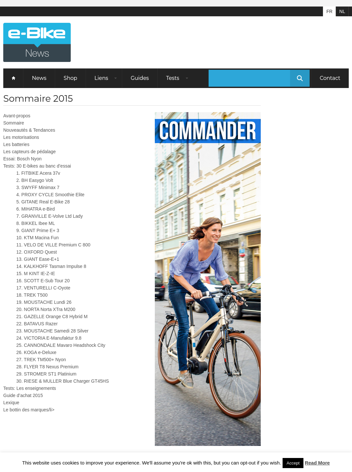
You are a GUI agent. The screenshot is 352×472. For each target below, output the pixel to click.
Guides (140, 78)
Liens (101, 78)
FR (329, 11)
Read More (317, 462)
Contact (330, 78)
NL (342, 11)
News (39, 78)
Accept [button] (293, 463)
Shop (70, 78)
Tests (172, 78)
